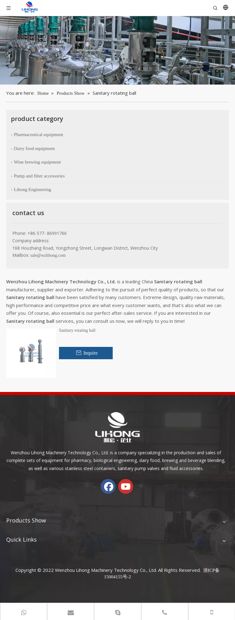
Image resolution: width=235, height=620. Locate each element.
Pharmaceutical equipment (38, 134)
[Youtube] (125, 486)
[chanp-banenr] (117, 50)
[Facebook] (108, 486)
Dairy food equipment (34, 148)
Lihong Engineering (32, 189)
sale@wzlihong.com (47, 255)
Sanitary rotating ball (77, 330)
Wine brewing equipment (37, 162)
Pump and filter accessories (39, 175)
